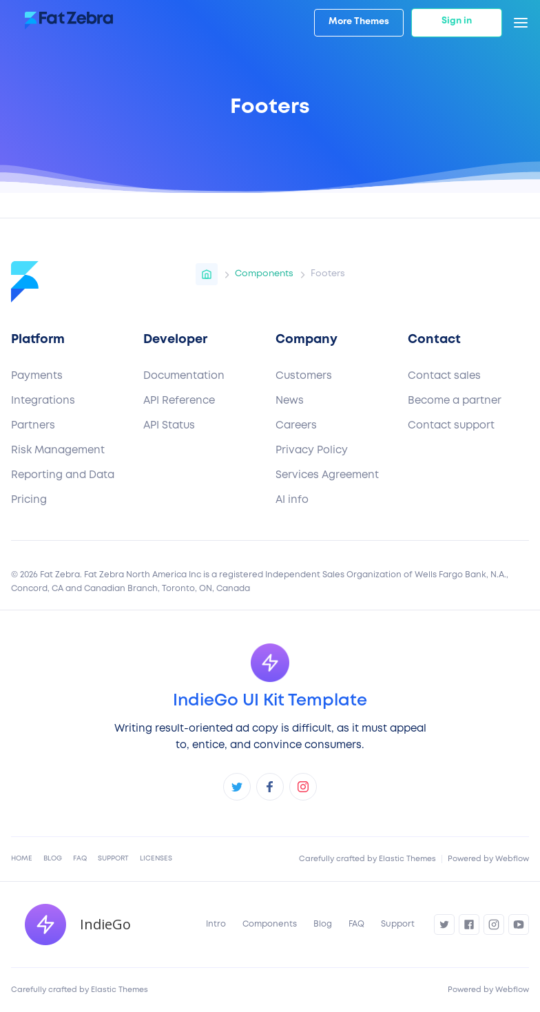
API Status (169, 426)
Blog (52, 859)
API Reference (179, 401)
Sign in (457, 21)
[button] (520, 22)
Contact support (451, 426)
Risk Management (58, 450)
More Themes (359, 21)
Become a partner (454, 401)
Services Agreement (327, 475)
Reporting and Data (62, 475)
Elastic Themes (407, 859)
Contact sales (444, 376)
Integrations (43, 401)
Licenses (156, 859)
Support (113, 859)
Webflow (512, 859)
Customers (304, 376)
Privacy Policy (312, 450)
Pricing (29, 500)
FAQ (80, 859)
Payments (37, 376)
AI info (292, 500)
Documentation (184, 376)
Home (21, 859)
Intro (216, 924)
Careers (296, 426)
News (290, 401)
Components (269, 924)
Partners (33, 426)
